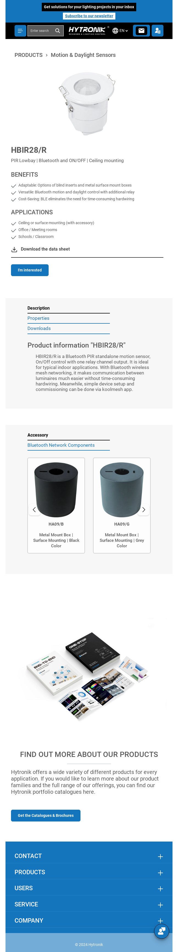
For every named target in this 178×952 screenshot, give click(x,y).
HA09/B (56, 524)
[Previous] (34, 509)
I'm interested (30, 270)
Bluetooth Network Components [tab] (61, 445)
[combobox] (39, 30)
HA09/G (121, 524)
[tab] (68, 308)
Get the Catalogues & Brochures (46, 815)
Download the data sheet (45, 249)
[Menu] (20, 31)
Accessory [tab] (37, 435)
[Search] (58, 30)
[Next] (143, 509)
